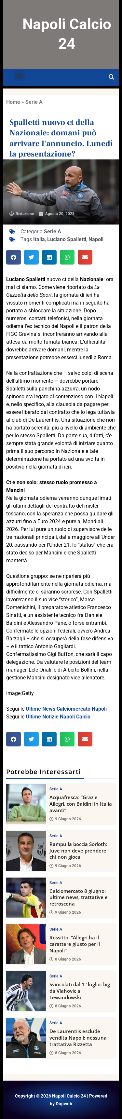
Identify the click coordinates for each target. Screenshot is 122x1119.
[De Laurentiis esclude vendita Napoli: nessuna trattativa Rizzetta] (26, 1038)
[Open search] (111, 77)
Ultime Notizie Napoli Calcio (58, 717)
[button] (19, 75)
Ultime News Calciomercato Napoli (66, 709)
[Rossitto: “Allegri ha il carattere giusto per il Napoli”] (26, 944)
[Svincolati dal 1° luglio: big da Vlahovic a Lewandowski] (26, 991)
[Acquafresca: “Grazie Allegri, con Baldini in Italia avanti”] (26, 804)
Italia (39, 239)
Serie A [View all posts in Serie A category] (55, 789)
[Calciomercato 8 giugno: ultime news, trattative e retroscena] (26, 897)
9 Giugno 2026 (65, 819)
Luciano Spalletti (66, 239)
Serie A (34, 102)
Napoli (95, 239)
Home (13, 102)
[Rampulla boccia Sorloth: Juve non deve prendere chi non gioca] (26, 850)
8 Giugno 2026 (65, 959)
